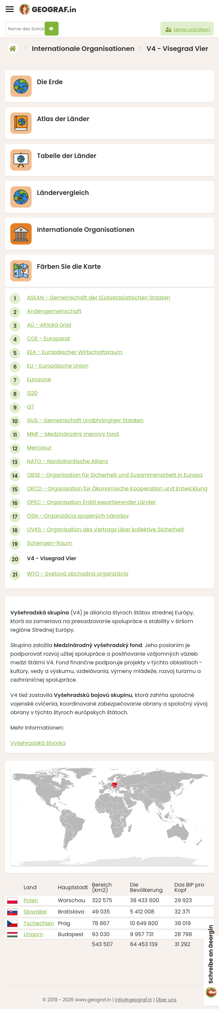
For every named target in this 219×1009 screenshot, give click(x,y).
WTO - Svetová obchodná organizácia (77, 574)
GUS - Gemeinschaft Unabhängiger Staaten (85, 420)
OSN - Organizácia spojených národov (78, 516)
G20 (32, 393)
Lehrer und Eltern (187, 30)
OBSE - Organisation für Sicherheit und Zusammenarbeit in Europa (115, 475)
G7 (30, 407)
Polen (31, 900)
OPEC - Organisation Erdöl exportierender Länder (91, 502)
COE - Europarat (48, 338)
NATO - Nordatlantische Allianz (67, 461)
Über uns (166, 999)
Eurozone (39, 379)
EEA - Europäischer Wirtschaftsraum (74, 352)
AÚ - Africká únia (49, 325)
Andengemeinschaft (54, 311)
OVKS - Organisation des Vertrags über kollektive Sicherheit (105, 529)
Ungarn (33, 934)
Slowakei (35, 912)
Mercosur (39, 447)
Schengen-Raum (50, 543)
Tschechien (39, 923)
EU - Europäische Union (58, 366)
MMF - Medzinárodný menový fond (73, 434)
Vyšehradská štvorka (38, 743)
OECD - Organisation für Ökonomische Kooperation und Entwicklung (117, 488)
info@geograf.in (133, 999)
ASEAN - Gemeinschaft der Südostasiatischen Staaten (98, 297)
